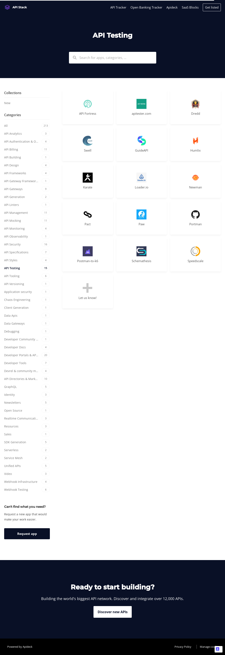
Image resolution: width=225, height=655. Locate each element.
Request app (27, 534)
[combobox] (112, 58)
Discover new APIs (113, 612)
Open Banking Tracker (146, 7)
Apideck (172, 7)
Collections (12, 93)
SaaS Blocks (190, 7)
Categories (12, 115)
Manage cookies (210, 647)
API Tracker (118, 7)
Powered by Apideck (19, 647)
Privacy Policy (183, 647)
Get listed (212, 7)
